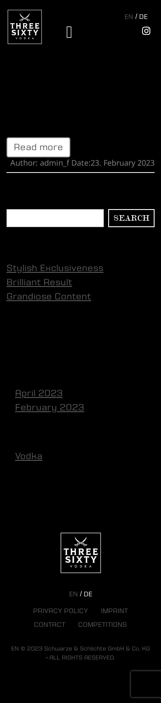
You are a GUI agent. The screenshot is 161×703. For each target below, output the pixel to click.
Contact (49, 624)
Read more (38, 147)
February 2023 (49, 407)
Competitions (102, 624)
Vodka (29, 456)
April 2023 (39, 393)
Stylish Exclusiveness (54, 268)
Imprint (114, 610)
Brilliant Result (39, 84)
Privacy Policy (60, 610)
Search (18, 204)
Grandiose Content (48, 296)
